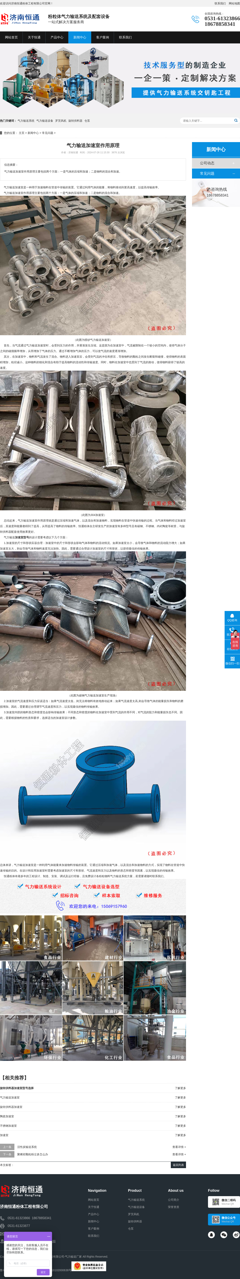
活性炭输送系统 (27, 1147)
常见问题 (47, 132)
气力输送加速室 (10, 1097)
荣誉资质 (173, 1207)
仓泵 (87, 120)
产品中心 (93, 1214)
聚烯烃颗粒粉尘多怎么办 (32, 1154)
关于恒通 (93, 1207)
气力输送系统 (26, 120)
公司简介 (173, 1199)
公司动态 (207, 163)
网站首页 (93, 1199)
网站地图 (234, 3)
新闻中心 (33, 132)
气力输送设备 (44, 120)
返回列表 (178, 1165)
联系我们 (220, 3)
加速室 (4, 1135)
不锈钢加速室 (8, 1125)
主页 (21, 132)
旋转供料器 (75, 120)
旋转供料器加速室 (11, 1106)
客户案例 (93, 1228)
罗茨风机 (60, 120)
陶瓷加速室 (7, 1116)
